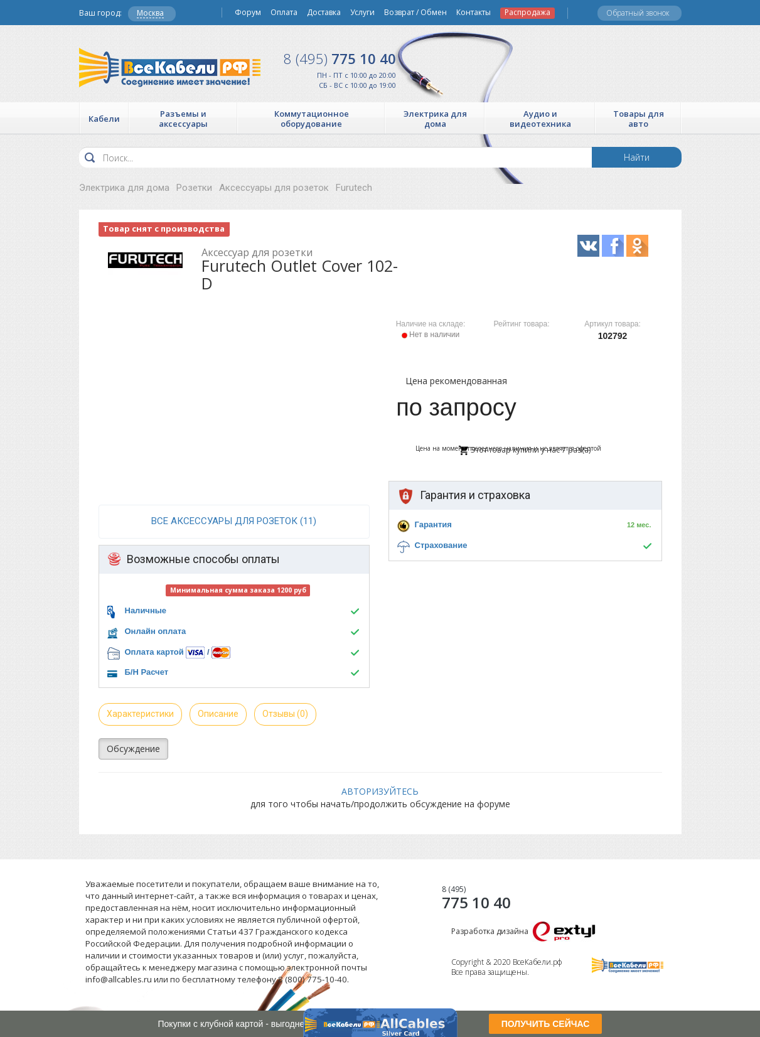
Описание (218, 714)
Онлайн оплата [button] (155, 631)
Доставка (324, 13)
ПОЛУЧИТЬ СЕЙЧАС (545, 1024)
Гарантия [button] (433, 524)
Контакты (473, 13)
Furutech (354, 187)
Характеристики (140, 714)
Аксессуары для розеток (274, 187)
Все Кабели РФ (169, 67)
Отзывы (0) (285, 714)
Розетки (194, 187)
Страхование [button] (441, 545)
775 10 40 (340, 58)
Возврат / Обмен (415, 13)
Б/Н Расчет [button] (147, 672)
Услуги (362, 13)
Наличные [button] (146, 610)
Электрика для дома (124, 187)
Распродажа (527, 13)
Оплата (283, 13)
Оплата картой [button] (154, 652)
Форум (248, 13)
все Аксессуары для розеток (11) (233, 521)
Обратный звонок (638, 13)
